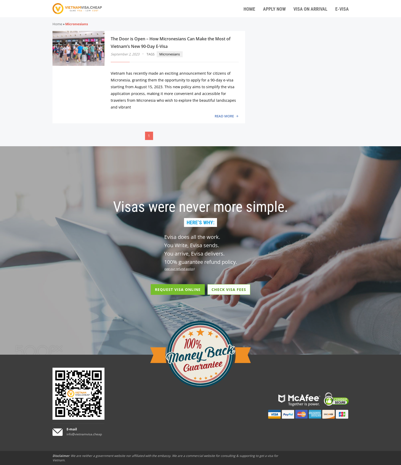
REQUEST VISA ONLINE (178, 289)
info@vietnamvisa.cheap (84, 434)
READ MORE (224, 116)
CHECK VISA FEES (229, 289)
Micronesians (169, 54)
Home (57, 24)
